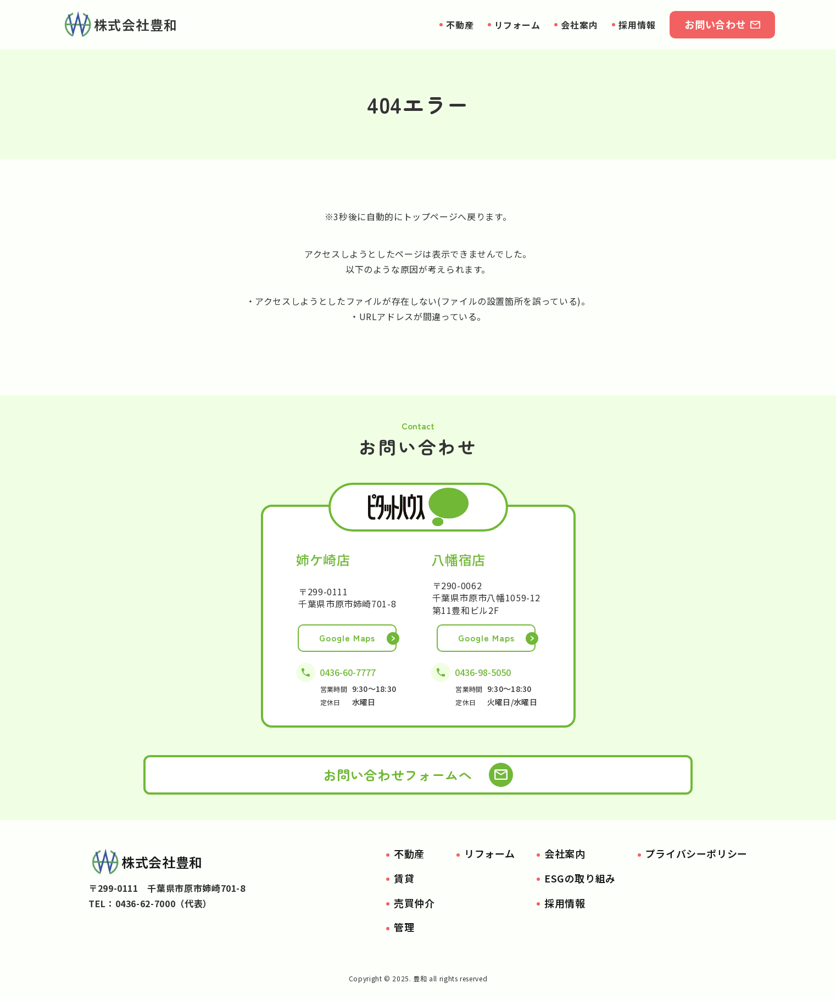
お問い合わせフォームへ (397, 774)
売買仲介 (414, 903)
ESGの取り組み (580, 878)
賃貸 (404, 878)
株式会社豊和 (119, 24)
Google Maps (347, 637)
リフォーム (517, 24)
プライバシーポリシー (696, 853)
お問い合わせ (715, 24)
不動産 (460, 24)
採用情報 (637, 24)
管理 (404, 927)
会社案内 (579, 24)
